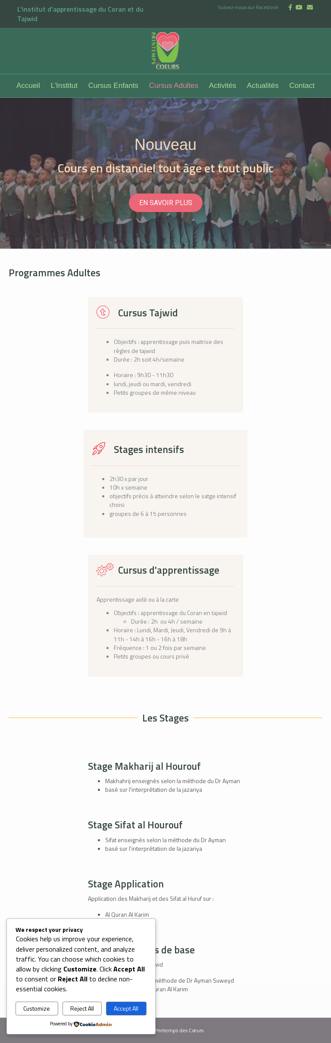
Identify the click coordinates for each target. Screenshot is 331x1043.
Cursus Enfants (113, 85)
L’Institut (64, 85)
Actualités (263, 85)
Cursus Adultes (173, 85)
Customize (36, 1008)
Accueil (28, 85)
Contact (302, 85)
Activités (222, 85)
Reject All (82, 1008)
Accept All (126, 1008)
